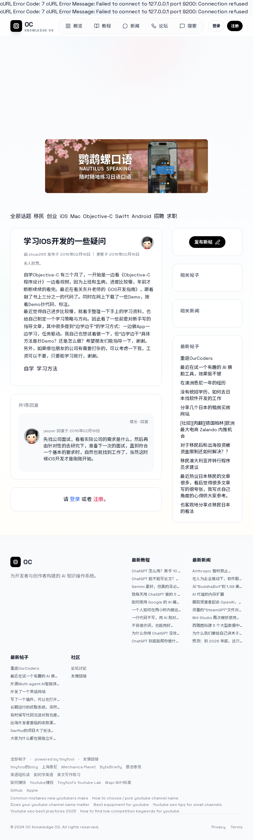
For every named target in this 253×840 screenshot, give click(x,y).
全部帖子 (18, 759)
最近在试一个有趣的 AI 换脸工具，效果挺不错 (34, 676)
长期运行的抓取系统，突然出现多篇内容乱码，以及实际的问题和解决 (33, 707)
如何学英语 (43, 774)
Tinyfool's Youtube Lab (79, 782)
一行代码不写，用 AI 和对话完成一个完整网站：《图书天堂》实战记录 (156, 617)
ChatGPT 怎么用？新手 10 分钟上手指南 (157, 571)
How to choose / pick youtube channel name (135, 798)
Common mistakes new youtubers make (49, 798)
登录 (216, 26)
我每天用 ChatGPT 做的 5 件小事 (156, 594)
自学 (29, 368)
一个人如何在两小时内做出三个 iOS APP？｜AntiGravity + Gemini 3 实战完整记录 (157, 610)
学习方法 (47, 368)
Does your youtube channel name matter (50, 804)
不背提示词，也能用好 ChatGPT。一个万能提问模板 (155, 625)
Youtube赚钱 (42, 782)
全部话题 (20, 216)
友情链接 (79, 676)
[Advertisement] (126, 85)
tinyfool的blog (24, 767)
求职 (172, 216)
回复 (144, 421)
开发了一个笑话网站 (27, 691)
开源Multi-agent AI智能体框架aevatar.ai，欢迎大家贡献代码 (35, 684)
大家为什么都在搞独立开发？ (31, 738)
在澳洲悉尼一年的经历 (203, 383)
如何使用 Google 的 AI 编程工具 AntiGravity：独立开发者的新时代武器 (156, 602)
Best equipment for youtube (121, 804)
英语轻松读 (20, 774)
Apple (32, 790)
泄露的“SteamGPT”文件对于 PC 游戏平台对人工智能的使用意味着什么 (217, 610)
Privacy (218, 827)
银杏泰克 (133, 767)
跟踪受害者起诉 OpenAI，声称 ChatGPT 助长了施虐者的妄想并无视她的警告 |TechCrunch (217, 602)
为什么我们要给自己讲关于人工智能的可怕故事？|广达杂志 (216, 633)
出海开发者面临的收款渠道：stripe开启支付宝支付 (33, 722)
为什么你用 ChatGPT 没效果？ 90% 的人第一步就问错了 (156, 633)
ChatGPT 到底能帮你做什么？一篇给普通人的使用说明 (155, 641)
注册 (235, 26)
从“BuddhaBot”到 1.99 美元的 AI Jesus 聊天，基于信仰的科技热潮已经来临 (216, 586)
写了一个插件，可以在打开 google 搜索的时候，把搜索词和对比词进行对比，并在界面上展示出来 (35, 699)
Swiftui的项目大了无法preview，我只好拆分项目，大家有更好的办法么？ (33, 730)
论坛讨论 (79, 668)
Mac (75, 216)
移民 (39, 216)
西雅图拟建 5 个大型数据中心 (216, 625)
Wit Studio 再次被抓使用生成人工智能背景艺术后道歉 (216, 617)
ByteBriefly (111, 767)
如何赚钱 (18, 782)
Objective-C (98, 216)
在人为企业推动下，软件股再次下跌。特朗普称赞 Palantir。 (215, 578)
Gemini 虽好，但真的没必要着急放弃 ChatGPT (156, 586)
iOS (64, 216)
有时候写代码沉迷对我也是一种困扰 (33, 715)
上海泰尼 (49, 767)
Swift (122, 216)
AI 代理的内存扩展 (208, 594)
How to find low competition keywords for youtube (129, 811)
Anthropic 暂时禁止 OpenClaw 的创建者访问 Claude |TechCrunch (214, 571)
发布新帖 (207, 242)
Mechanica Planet (78, 767)
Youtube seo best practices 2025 (43, 811)
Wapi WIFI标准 (118, 782)
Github (16, 790)
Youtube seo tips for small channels (187, 804)
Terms (237, 827)
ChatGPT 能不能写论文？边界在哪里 (156, 578)
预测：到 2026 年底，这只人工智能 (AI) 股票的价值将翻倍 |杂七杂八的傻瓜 (216, 641)
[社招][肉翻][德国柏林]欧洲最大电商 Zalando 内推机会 (207, 429)
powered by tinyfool (54, 759)
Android (141, 216)
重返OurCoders (196, 358)
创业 (52, 216)
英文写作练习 (68, 774)
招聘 (159, 216)
